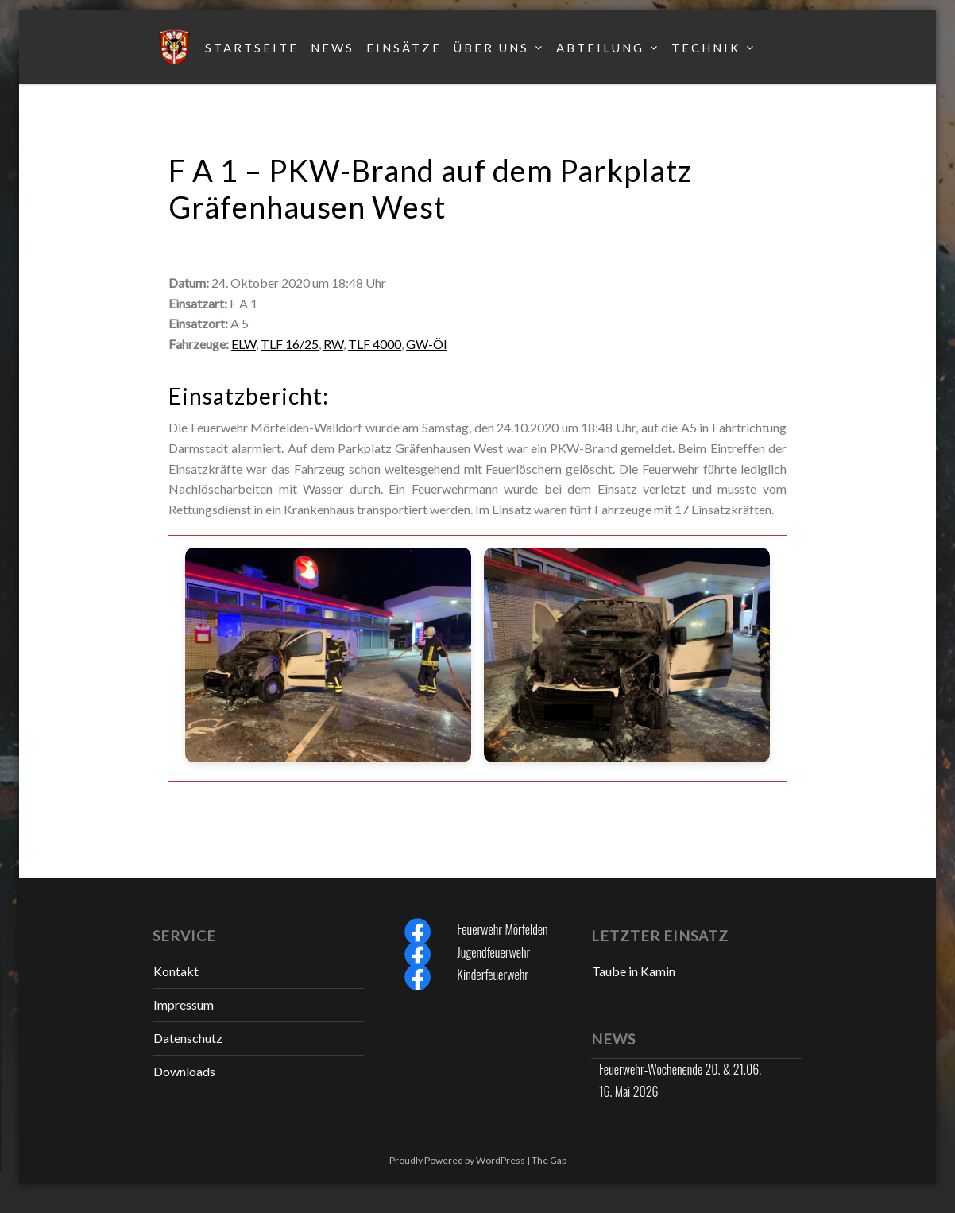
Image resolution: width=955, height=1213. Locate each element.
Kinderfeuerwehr (492, 974)
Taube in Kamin (633, 971)
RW (333, 343)
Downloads (184, 1071)
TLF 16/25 (290, 343)
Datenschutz (187, 1037)
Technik (705, 48)
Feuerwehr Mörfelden (502, 929)
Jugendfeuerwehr (493, 952)
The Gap (549, 1160)
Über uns (491, 48)
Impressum (183, 1004)
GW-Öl (426, 343)
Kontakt (176, 971)
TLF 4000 (374, 343)
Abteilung (600, 48)
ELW (243, 343)
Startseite (252, 48)
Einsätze (404, 48)
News (332, 48)
